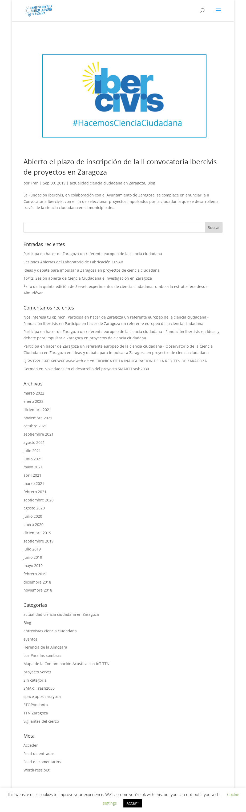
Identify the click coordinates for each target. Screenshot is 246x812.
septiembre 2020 (38, 500)
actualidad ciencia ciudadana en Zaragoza (107, 183)
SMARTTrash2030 (39, 688)
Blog (151, 183)
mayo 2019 (33, 565)
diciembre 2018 (37, 582)
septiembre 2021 (38, 434)
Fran (35, 183)
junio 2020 (32, 516)
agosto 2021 (34, 442)
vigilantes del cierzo (41, 721)
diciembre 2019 (37, 532)
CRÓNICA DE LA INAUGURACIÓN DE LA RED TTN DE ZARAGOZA (151, 360)
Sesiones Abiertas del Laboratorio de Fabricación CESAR (73, 261)
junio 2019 (32, 557)
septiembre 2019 (38, 541)
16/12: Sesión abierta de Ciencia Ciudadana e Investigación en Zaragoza (87, 278)
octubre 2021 (35, 425)
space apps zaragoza (42, 696)
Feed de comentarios (42, 761)
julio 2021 (32, 450)
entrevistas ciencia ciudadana (50, 630)
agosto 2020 (34, 507)
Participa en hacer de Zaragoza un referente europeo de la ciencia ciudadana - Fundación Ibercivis (111, 331)
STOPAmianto (35, 704)
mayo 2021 (33, 466)
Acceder (30, 745)
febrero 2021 (34, 491)
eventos (30, 639)
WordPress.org (36, 770)
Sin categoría (35, 680)
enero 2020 (33, 524)
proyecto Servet (37, 671)
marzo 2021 (33, 483)
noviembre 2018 (37, 590)
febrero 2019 (34, 573)
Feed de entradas (39, 753)
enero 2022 (33, 401)
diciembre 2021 (37, 409)
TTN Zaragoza (35, 712)
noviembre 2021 (37, 417)
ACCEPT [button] (133, 803)
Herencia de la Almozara (45, 647)
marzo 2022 (33, 393)
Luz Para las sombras (42, 655)
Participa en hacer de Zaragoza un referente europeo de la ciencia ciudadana (92, 253)
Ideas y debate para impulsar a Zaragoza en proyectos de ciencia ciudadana (91, 270)
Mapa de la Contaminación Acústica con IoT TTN (66, 663)
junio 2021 (32, 458)
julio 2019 (32, 549)
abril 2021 (32, 475)
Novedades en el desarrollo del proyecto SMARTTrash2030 (97, 368)
